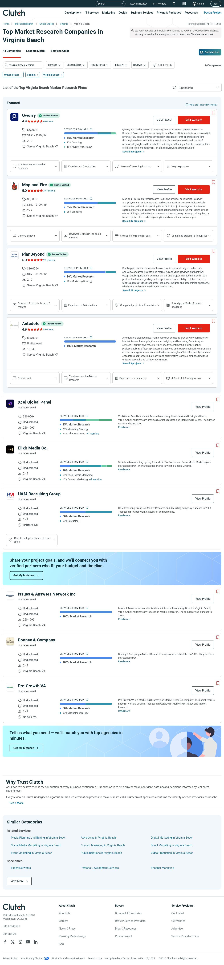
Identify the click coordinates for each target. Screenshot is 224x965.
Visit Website (193, 120)
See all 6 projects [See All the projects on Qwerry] (131, 151)
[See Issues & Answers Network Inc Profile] (10, 595)
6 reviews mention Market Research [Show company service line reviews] (32, 166)
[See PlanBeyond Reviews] (35, 260)
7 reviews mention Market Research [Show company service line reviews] (83, 378)
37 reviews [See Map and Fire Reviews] (49, 190)
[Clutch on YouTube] (28, 941)
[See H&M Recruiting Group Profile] (10, 495)
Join (216, 3)
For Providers (159, 3)
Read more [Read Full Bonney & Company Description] (124, 661)
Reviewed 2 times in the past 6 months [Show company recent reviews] (34, 305)
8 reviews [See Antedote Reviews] (48, 329)
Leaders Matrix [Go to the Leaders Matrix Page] (35, 51)
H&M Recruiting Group (39, 494)
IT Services (92, 12)
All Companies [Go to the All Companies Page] (12, 51)
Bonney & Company (36, 640)
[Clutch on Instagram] (20, 941)
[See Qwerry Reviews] (35, 121)
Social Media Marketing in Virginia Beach (36, 845)
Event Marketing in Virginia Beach (31, 853)
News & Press (67, 928)
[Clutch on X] (12, 941)
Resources (191, 12)
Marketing (108, 12)
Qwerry (29, 115)
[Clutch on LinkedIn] (35, 941)
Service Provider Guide (185, 936)
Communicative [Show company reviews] (26, 235)
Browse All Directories (128, 913)
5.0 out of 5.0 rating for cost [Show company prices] (135, 166)
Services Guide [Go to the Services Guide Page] (60, 51)
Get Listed (177, 913)
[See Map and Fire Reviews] (35, 191)
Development (73, 12)
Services (52, 64)
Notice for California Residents (68, 958)
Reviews (137, 64)
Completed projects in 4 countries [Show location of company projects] (189, 235)
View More (17, 881)
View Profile (164, 120)
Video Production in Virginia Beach (172, 853)
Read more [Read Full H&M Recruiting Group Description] (124, 515)
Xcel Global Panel (34, 402)
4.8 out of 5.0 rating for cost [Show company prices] (187, 378)
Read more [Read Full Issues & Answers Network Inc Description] (124, 619)
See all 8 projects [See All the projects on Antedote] (131, 363)
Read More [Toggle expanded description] (17, 803)
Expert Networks (21, 868)
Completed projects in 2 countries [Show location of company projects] (138, 305)
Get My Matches (23, 575)
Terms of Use (95, 958)
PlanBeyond (33, 254)
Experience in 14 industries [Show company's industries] (82, 305)
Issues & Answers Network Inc (47, 594)
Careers (63, 921)
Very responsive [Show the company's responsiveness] (180, 166)
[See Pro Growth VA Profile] (10, 687)
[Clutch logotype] (14, 907)
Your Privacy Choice (31, 958)
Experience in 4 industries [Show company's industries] (132, 378)
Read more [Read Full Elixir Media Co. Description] (124, 469)
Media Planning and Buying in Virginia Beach (38, 837)
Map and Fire (34, 184)
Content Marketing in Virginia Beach (103, 845)
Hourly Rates (98, 64)
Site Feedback (11, 926)
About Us (64, 913)
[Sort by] (199, 87)
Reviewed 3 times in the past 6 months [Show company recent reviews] (85, 235)
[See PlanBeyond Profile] (14, 255)
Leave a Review (138, 3)
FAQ (61, 944)
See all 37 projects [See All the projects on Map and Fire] (132, 221)
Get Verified (178, 921)
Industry (119, 64)
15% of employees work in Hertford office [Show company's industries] (32, 540)
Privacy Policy (10, 958)
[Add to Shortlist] (213, 112)
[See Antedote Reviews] (35, 329)
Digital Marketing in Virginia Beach (172, 837)
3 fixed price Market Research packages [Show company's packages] (187, 305)
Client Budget (74, 64)
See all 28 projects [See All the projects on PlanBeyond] (132, 290)
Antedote (31, 323)
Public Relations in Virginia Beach (101, 853)
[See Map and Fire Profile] (14, 186)
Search (101, 3)
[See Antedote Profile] (14, 325)
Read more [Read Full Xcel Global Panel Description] (124, 427)
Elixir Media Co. (33, 448)
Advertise (177, 928)
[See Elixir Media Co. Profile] (10, 449)
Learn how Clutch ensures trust (196, 34)
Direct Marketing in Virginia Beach (171, 845)
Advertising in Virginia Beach (98, 837)
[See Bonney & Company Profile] (10, 641)
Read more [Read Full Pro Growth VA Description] (124, 711)
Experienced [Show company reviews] (24, 378)
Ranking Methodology (72, 936)
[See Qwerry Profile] (14, 117)
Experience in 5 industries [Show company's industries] (81, 166)
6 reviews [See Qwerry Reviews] (48, 121)
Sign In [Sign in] (201, 3)
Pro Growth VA (32, 685)
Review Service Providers (130, 921)
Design (123, 12)
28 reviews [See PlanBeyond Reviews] (49, 260)
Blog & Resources (125, 928)
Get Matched (212, 52)
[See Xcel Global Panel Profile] (10, 403)
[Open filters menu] (162, 65)
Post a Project (212, 12)
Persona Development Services (100, 868)
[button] (54, 65)
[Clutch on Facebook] (5, 941)
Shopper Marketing (162, 868)
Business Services (142, 12)
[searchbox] (23, 65)
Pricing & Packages (169, 12)
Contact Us (9, 933)
